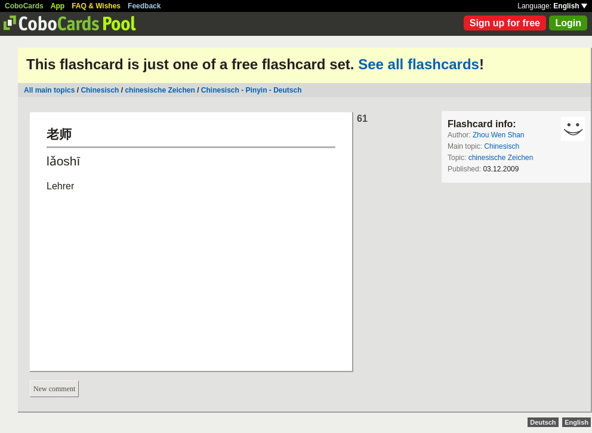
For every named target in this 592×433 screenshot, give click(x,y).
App (57, 6)
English (570, 6)
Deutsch (543, 422)
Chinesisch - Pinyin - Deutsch (251, 90)
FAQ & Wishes (96, 6)
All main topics (49, 90)
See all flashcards (418, 64)
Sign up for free (505, 23)
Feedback (144, 6)
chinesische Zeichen (160, 90)
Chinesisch (100, 90)
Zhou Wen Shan (499, 135)
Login (568, 23)
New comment (54, 389)
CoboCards (24, 6)
